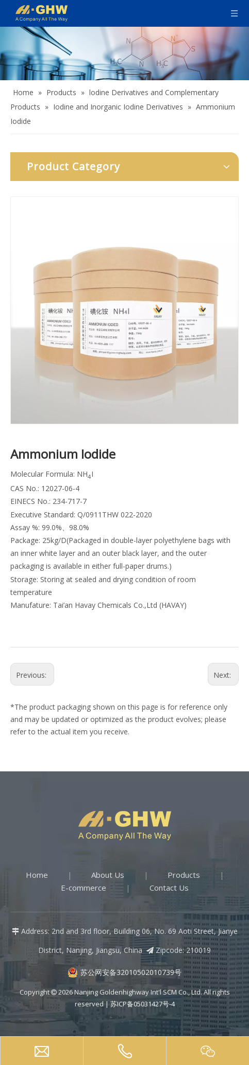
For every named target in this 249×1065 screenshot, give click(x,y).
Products (184, 875)
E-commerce (83, 887)
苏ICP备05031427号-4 (142, 1003)
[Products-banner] (124, 53)
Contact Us (169, 887)
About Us (107, 875)
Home (37, 875)
